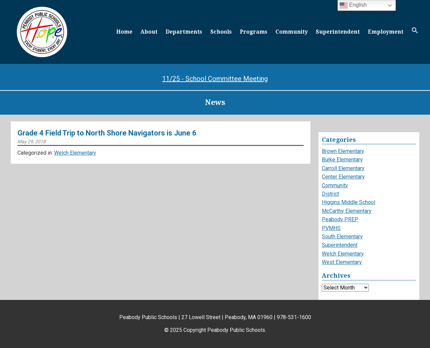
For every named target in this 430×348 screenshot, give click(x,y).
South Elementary (342, 236)
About (149, 32)
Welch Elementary (75, 153)
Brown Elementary (343, 151)
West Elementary (342, 262)
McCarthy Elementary (347, 211)
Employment (385, 32)
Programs (253, 32)
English (353, 5)
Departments (184, 32)
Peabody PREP (340, 219)
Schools (221, 32)
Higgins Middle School (348, 202)
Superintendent (338, 32)
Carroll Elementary (343, 168)
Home (124, 32)
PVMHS (331, 228)
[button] (415, 31)
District (330, 194)
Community (291, 32)
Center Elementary (343, 176)
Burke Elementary (342, 159)
